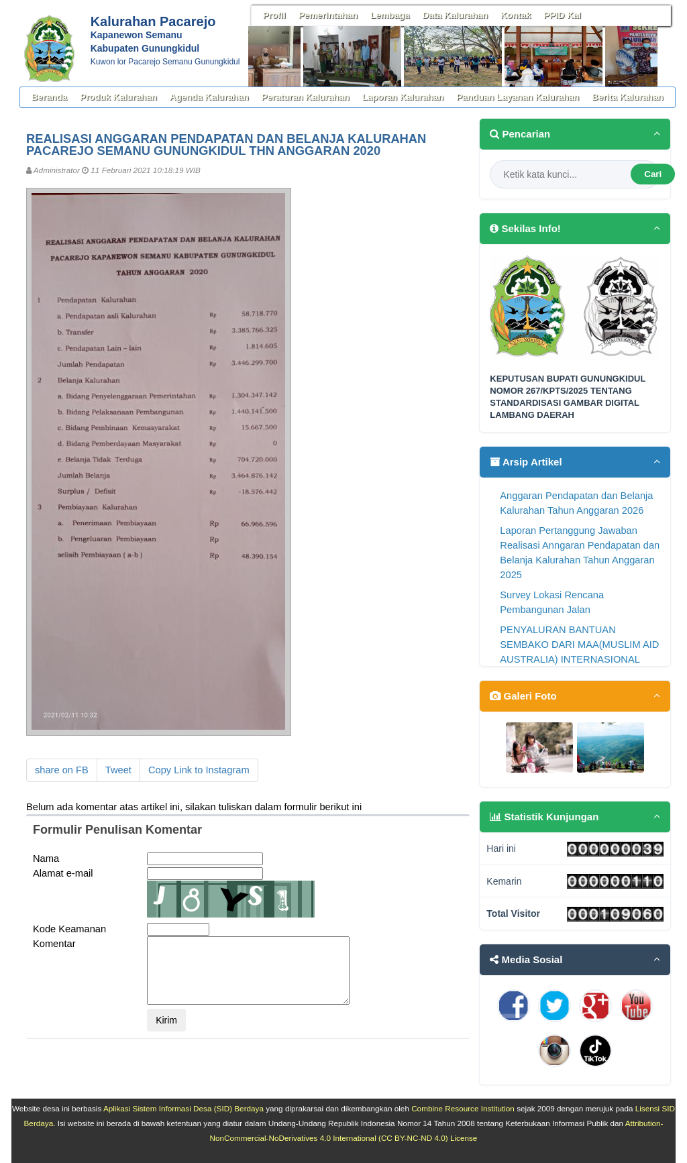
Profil (274, 15)
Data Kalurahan (455, 15)
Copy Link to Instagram (199, 770)
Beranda (49, 97)
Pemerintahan (328, 15)
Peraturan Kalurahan (306, 97)
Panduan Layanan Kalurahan (517, 97)
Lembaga (390, 15)
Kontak (515, 15)
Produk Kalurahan (118, 97)
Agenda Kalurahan (209, 97)
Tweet (118, 770)
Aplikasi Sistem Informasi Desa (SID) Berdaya (183, 1108)
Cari (653, 174)
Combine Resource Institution (463, 1108)
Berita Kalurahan (628, 97)
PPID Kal (562, 15)
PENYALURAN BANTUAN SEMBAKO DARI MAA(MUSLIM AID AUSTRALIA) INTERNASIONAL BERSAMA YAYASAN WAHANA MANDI (579, 659)
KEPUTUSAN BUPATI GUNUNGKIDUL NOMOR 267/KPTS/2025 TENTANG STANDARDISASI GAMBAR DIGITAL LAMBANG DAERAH (567, 397)
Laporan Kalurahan (402, 97)
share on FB (62, 770)
